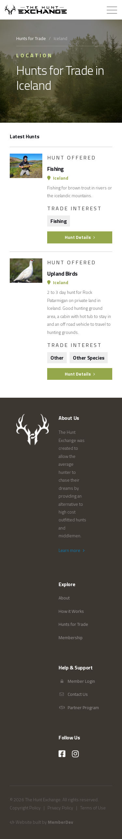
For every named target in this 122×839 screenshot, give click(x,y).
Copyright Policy (25, 808)
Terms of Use (93, 808)
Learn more (72, 550)
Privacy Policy (60, 808)
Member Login (77, 681)
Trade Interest (74, 208)
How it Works (71, 611)
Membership (71, 637)
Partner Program (79, 707)
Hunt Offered (71, 157)
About (64, 598)
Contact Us (73, 694)
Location (34, 55)
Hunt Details (80, 237)
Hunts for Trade (31, 38)
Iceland (57, 178)
